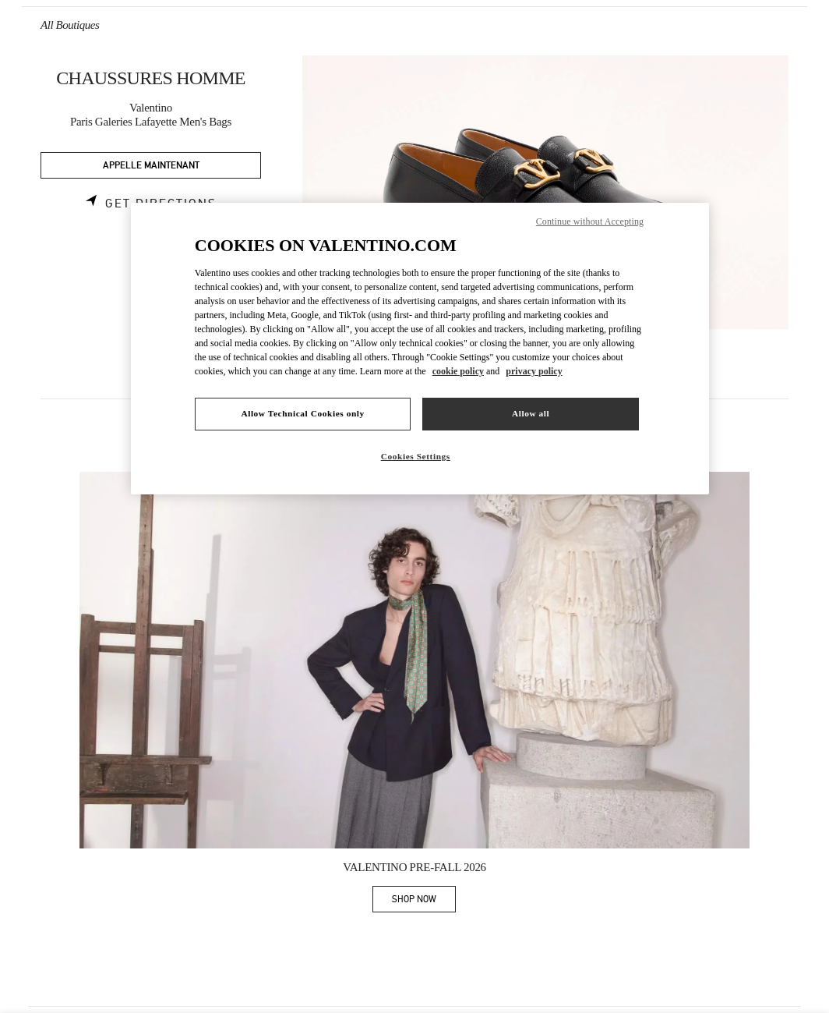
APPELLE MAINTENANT (151, 166)
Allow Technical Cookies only (302, 413)
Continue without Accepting (590, 221)
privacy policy (534, 371)
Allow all (530, 413)
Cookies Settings (415, 456)
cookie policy (458, 371)
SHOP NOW (424, 902)
